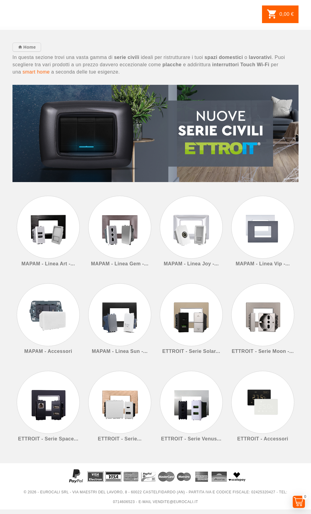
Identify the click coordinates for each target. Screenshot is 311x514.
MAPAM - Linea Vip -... (263, 263)
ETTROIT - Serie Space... (48, 438)
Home (29, 47)
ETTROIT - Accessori (262, 438)
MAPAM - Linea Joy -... (191, 263)
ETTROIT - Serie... (120, 438)
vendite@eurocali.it (175, 502)
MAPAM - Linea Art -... (48, 263)
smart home (36, 71)
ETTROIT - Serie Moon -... (263, 351)
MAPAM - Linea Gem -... (120, 263)
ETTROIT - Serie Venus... (191, 438)
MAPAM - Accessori (48, 351)
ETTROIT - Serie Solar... (191, 351)
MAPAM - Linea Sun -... (120, 351)
